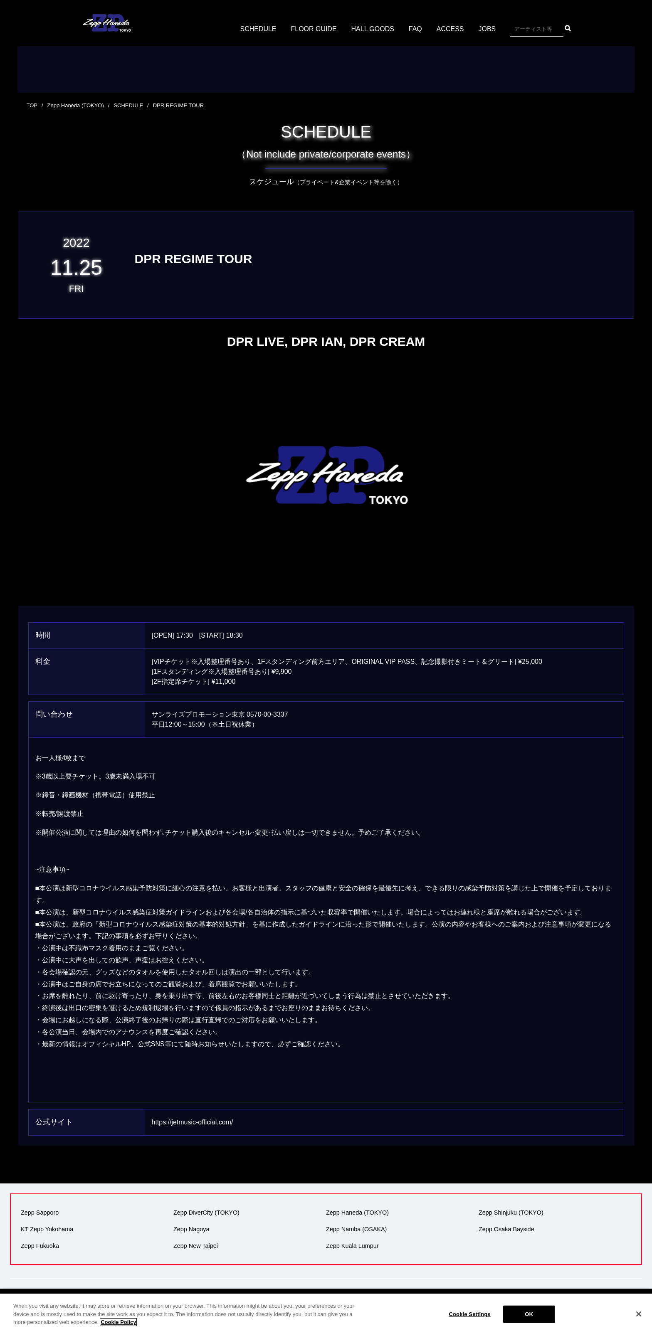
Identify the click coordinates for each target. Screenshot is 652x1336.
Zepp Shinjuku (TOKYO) (511, 1212)
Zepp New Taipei (195, 1245)
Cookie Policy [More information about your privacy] (118, 1322)
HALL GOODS (372, 28)
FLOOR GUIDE (313, 28)
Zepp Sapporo (40, 1212)
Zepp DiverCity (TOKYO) (206, 1212)
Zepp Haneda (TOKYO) (75, 105)
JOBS (487, 28)
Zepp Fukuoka (40, 1245)
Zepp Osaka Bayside (506, 1229)
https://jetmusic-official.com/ (192, 1122)
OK (529, 1314)
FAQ (415, 28)
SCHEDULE (258, 28)
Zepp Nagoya (191, 1229)
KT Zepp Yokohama (47, 1229)
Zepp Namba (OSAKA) (356, 1229)
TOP (32, 105)
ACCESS (450, 28)
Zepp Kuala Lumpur (352, 1245)
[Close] (639, 1314)
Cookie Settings (470, 1314)
